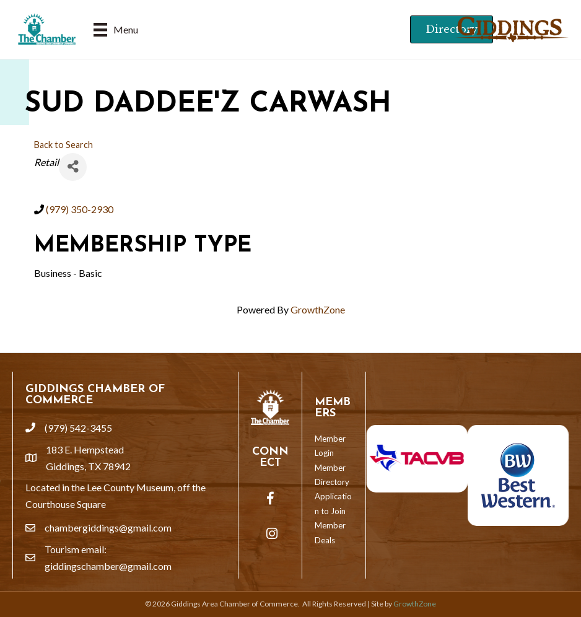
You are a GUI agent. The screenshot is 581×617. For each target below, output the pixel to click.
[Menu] (116, 29)
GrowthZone (317, 309)
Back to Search (63, 144)
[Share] (73, 167)
